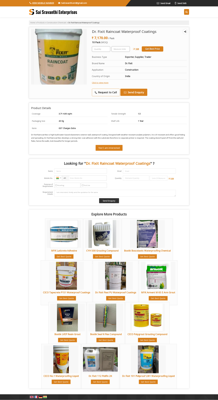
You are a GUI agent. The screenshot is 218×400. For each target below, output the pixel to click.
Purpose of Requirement (48, 185)
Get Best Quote (64, 256)
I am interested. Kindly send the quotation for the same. (115, 193)
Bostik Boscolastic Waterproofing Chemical (147, 250)
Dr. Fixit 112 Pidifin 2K (100, 376)
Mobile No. (48, 178)
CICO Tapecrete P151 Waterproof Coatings (66, 292)
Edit (136, 49)
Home (32, 22)
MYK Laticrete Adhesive (64, 250)
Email (119, 171)
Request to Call (106, 92)
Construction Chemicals (56, 22)
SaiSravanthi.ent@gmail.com (74, 3)
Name (50, 171)
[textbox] (121, 49)
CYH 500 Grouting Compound (102, 250)
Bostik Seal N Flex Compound (106, 334)
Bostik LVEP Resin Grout (67, 334)
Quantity (118, 178)
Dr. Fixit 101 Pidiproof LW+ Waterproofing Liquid (148, 376)
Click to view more (100, 82)
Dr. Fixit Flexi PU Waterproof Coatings (115, 292)
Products (41, 22)
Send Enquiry (134, 92)
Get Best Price (152, 48)
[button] (43, 3)
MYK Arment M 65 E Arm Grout (158, 292)
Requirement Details (48, 193)
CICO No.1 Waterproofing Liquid (61, 376)
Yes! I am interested (109, 147)
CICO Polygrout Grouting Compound (147, 334)
